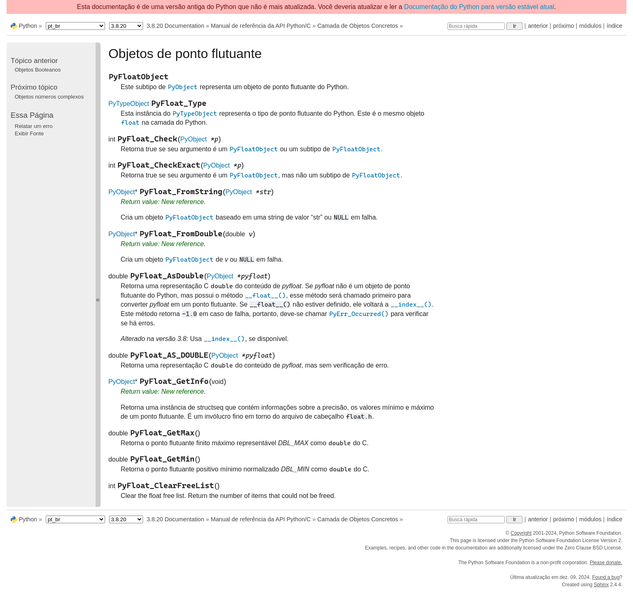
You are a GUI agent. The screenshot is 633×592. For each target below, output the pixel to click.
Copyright (520, 533)
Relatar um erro (34, 126)
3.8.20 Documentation (175, 25)
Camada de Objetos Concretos (357, 25)
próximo (563, 25)
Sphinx (601, 585)
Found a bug (606, 577)
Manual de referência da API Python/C (261, 25)
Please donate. (606, 562)
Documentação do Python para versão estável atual (479, 6)
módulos (590, 25)
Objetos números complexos (49, 97)
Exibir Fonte (29, 133)
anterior (538, 25)
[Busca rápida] (476, 26)
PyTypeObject (128, 103)
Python (28, 25)
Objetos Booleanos (38, 70)
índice (614, 25)
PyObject (193, 139)
